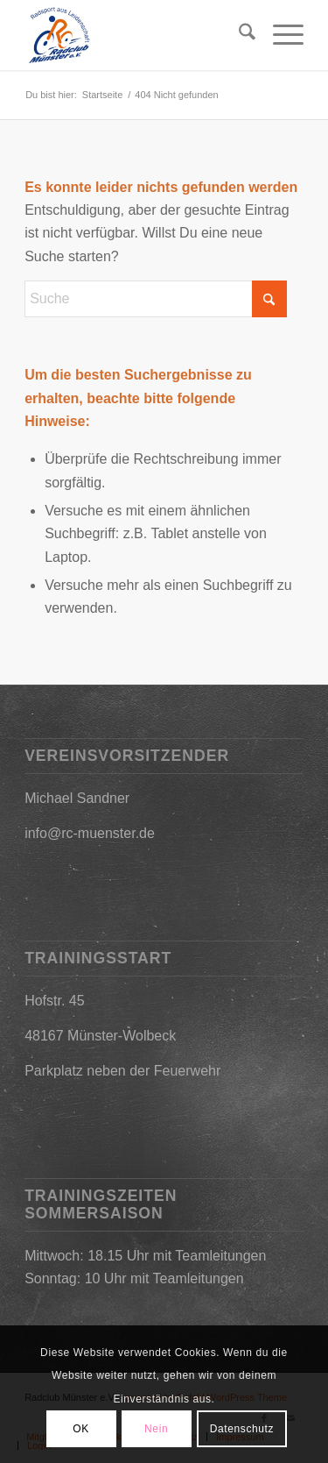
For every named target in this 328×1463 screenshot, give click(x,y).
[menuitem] (238, 35)
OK (81, 1429)
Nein (156, 1429)
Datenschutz (242, 1429)
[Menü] (279, 35)
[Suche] (238, 35)
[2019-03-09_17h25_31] (136, 35)
